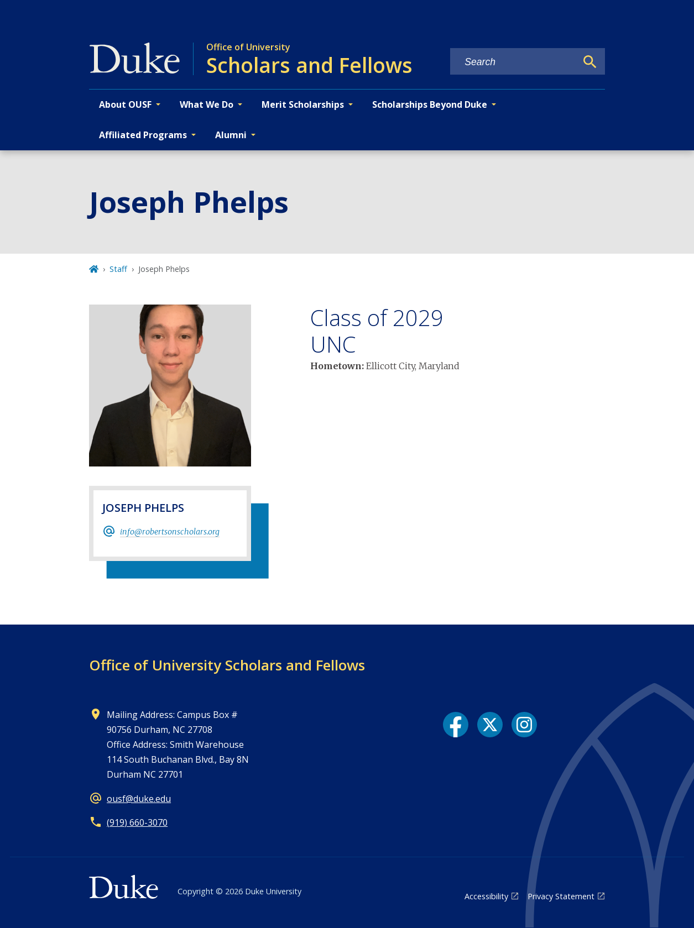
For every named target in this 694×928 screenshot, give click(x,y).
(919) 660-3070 (137, 822)
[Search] (590, 62)
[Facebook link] (455, 724)
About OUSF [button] (125, 104)
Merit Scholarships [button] (303, 104)
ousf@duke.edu (139, 799)
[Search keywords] (513, 62)
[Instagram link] (524, 724)
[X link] (490, 724)
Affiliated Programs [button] (143, 135)
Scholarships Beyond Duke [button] (429, 104)
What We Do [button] (206, 104)
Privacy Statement (561, 896)
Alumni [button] (231, 135)
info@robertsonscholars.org (170, 532)
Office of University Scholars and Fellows (227, 665)
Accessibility (486, 896)
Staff (118, 269)
